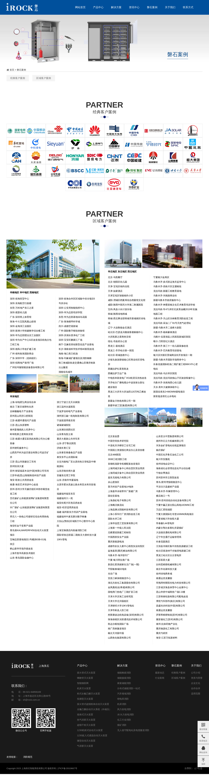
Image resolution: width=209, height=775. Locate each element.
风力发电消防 (124, 710)
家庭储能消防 (124, 684)
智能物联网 (82, 684)
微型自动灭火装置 (86, 742)
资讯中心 (133, 7)
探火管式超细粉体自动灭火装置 (93, 705)
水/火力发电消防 (125, 715)
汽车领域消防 (124, 694)
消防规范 (27, 758)
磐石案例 (151, 7)
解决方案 (115, 7)
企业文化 (195, 684)
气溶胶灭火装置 (85, 747)
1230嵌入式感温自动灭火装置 (92, 736)
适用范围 (195, 694)
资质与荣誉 (196, 679)
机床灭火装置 (84, 689)
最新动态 (159, 674)
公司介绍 (195, 674)
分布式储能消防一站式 (128, 689)
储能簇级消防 (124, 679)
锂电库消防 (123, 700)
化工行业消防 (124, 721)
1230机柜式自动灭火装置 (90, 731)
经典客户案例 (90, 78)
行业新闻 (159, 679)
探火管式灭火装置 (86, 674)
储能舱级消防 (124, 674)
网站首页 (79, 7)
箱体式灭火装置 (85, 715)
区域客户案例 (119, 78)
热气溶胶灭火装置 (86, 721)
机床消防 (121, 705)
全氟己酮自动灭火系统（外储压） (94, 710)
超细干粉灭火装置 (86, 726)
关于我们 (169, 7)
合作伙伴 (195, 689)
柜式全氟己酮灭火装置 (88, 694)
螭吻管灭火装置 (85, 679)
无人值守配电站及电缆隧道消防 (133, 731)
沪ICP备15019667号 (67, 769)
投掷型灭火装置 (85, 700)
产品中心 (97, 7)
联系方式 (187, 7)
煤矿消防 (121, 726)
